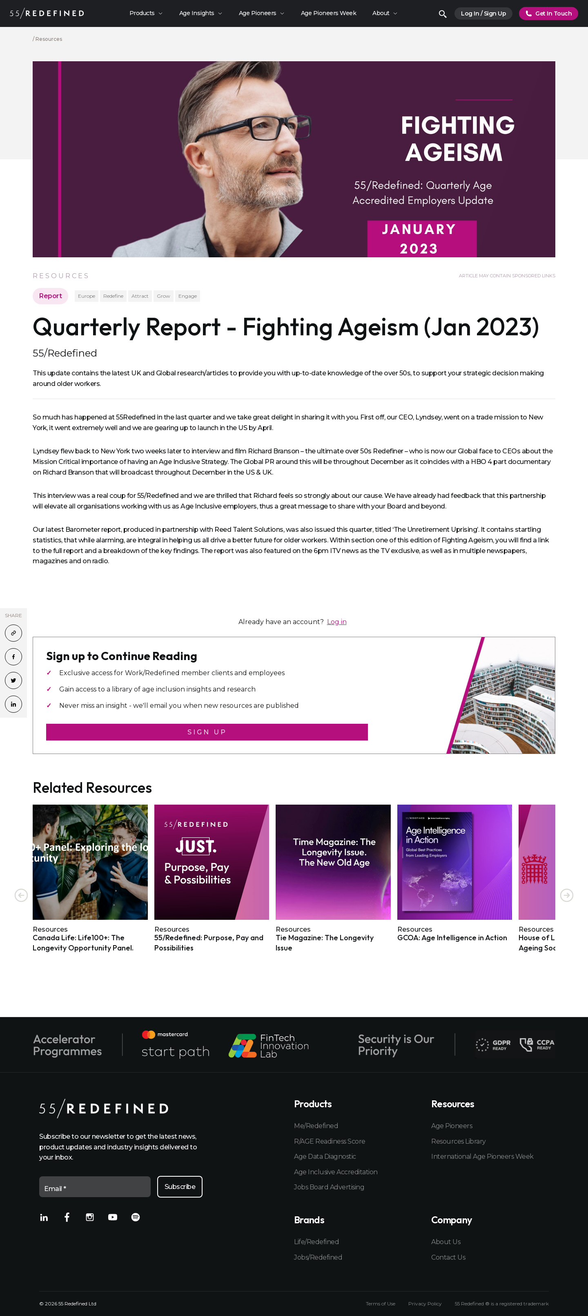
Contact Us (448, 1257)
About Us (445, 1242)
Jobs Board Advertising (329, 1187)
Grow (163, 296)
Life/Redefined (316, 1242)
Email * (55, 1189)
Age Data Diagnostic (325, 1156)
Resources (49, 39)
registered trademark (524, 1303)
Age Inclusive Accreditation (336, 1172)
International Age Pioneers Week (482, 1156)
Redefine (113, 296)
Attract (140, 296)
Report (50, 296)
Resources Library (458, 1141)
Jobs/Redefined (318, 1257)
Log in (337, 622)
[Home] (47, 13)
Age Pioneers (451, 1126)
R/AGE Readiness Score (329, 1141)
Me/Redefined (316, 1126)
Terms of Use (380, 1303)
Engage (187, 296)
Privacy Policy (425, 1303)
